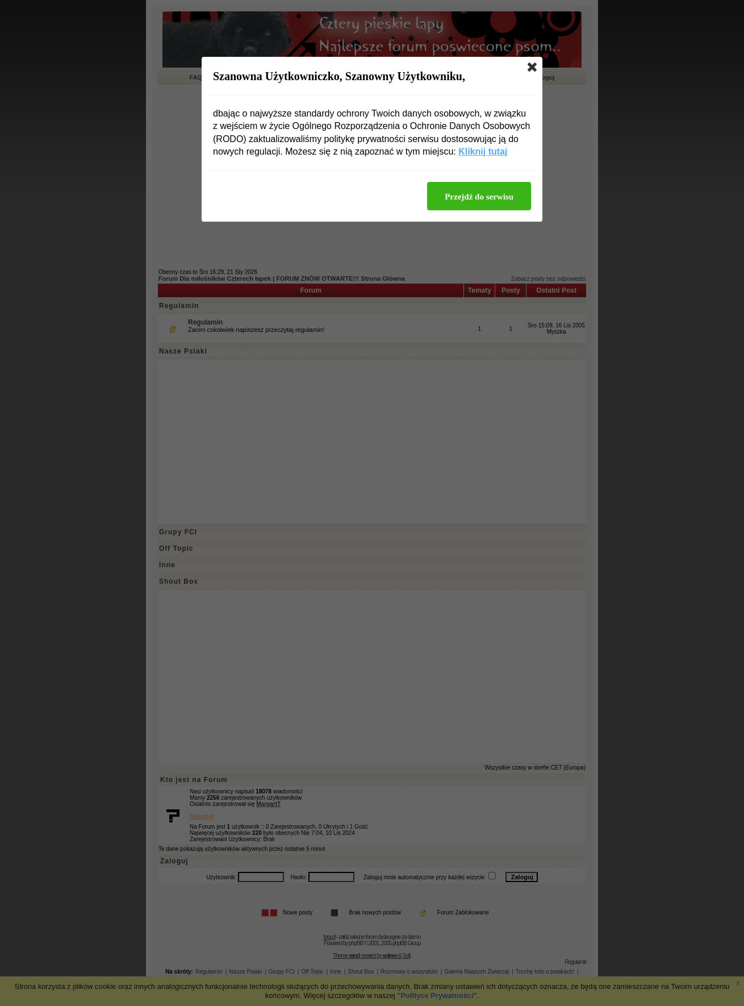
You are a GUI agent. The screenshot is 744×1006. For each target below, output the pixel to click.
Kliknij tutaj (482, 151)
